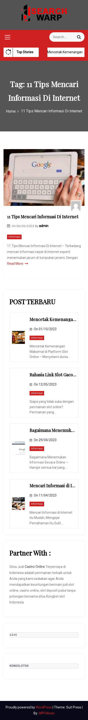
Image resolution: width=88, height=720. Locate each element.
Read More (17, 263)
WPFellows (47, 713)
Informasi (14, 236)
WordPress (44, 707)
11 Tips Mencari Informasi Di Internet (42, 217)
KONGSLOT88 (19, 666)
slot (13, 635)
